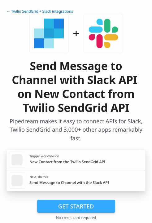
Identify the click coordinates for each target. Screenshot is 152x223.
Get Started (76, 206)
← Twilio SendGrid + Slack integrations (40, 11)
